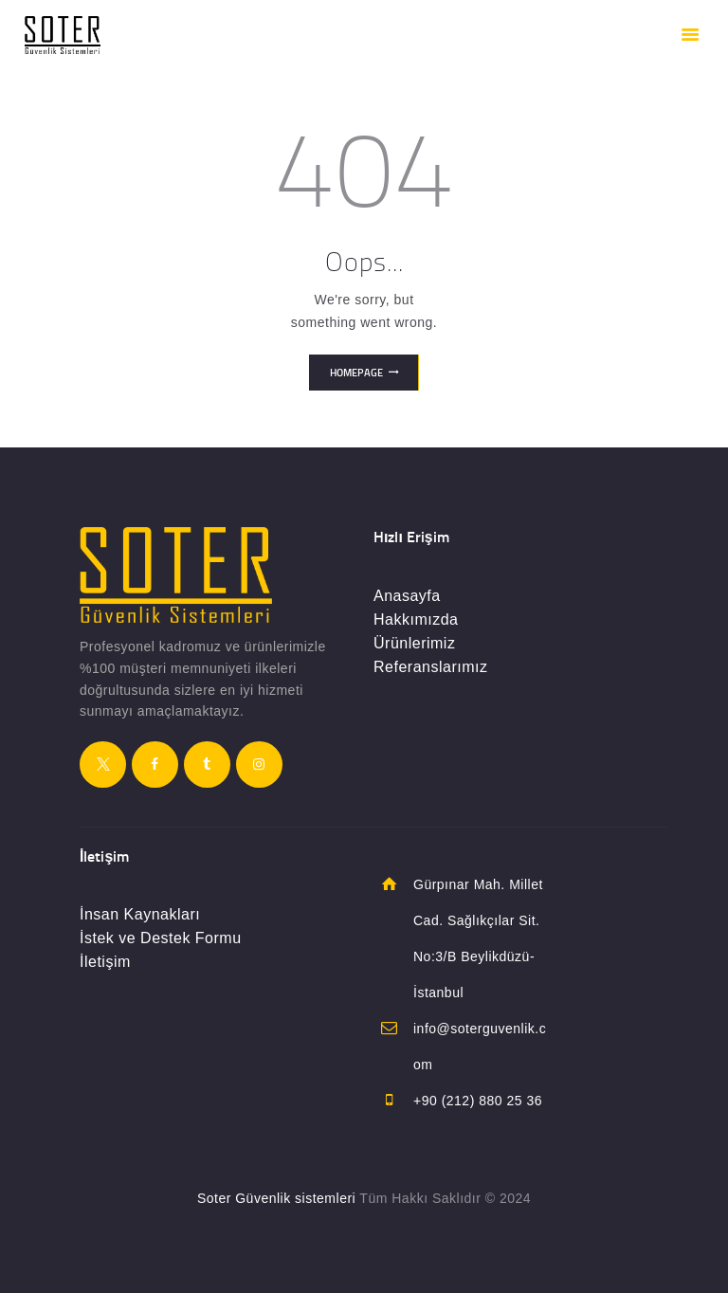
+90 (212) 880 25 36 (477, 1100)
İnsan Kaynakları (140, 914)
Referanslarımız (430, 667)
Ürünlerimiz (414, 643)
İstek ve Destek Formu (161, 938)
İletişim (105, 962)
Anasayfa (407, 596)
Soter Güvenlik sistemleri (276, 1198)
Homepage (356, 372)
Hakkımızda (415, 619)
